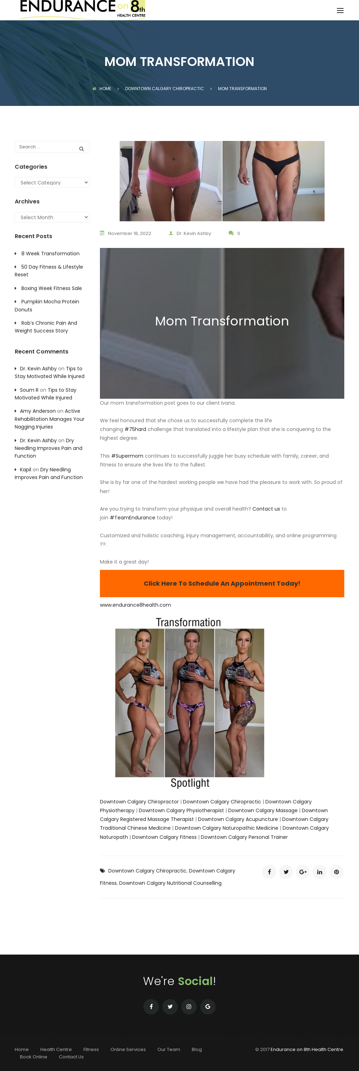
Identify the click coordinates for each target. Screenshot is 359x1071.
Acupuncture (261, 819)
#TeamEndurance (132, 517)
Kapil (25, 469)
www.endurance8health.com (135, 604)
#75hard (135, 429)
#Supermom (127, 455)
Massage (286, 810)
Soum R (29, 389)
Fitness (187, 837)
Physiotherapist (204, 810)
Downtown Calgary (162, 810)
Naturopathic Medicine (249, 827)
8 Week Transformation (50, 253)
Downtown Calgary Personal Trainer (244, 837)
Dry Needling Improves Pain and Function (48, 448)
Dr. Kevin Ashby (190, 233)
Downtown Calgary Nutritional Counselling (170, 883)
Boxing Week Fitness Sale (51, 288)
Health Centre (56, 1049)
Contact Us (71, 1056)
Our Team (168, 1049)
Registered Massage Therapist (156, 819)
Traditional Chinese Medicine (135, 827)
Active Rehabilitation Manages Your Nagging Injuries (49, 418)
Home (101, 89)
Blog (197, 1049)
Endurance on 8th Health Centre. (307, 1049)
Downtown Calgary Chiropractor (139, 801)
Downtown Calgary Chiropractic (222, 801)
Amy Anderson (38, 411)
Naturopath (114, 837)
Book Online (33, 1056)
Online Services (128, 1049)
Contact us (266, 508)
